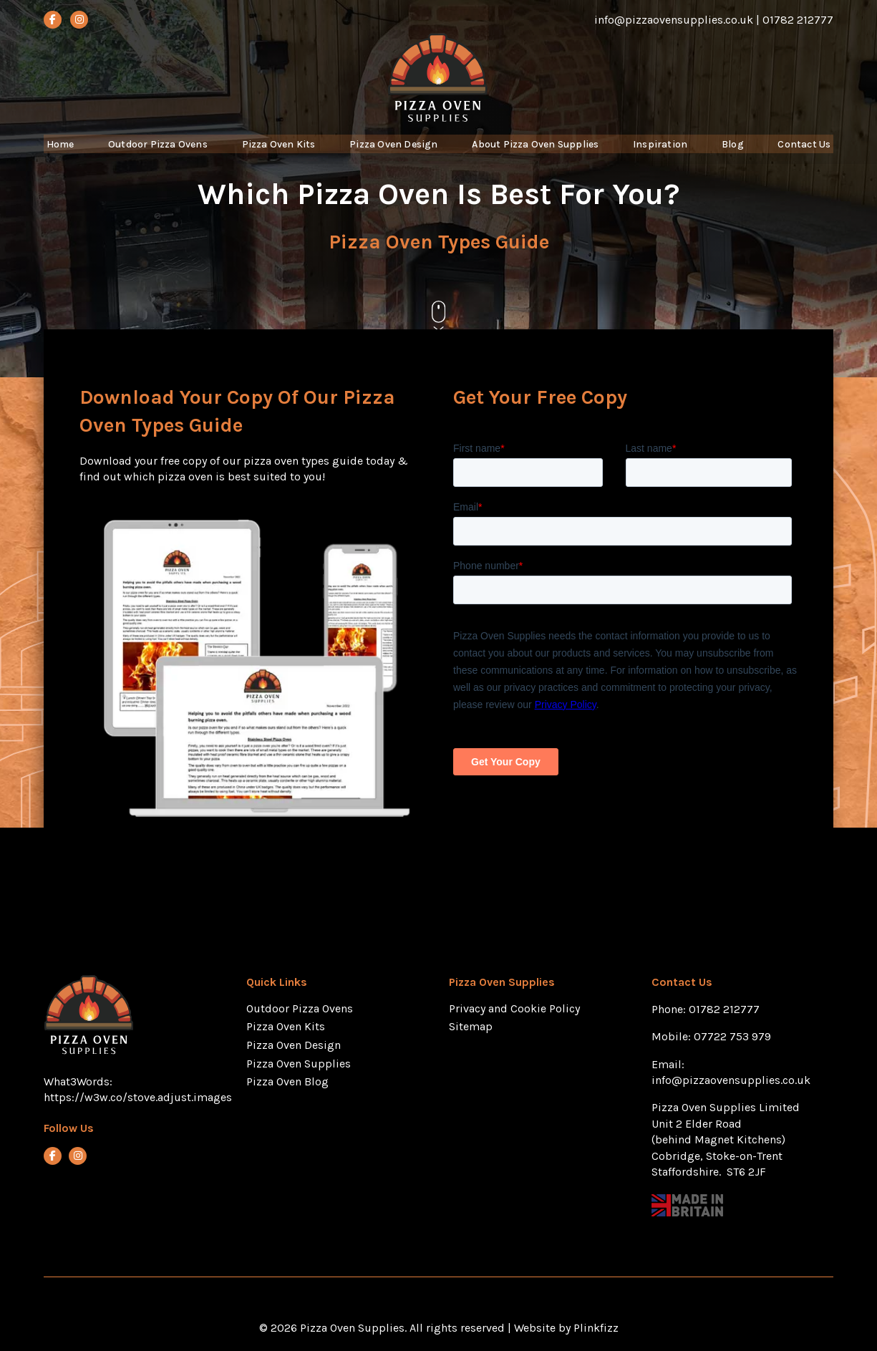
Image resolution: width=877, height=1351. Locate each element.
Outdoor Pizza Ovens (157, 153)
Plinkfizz (596, 1328)
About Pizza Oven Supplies (539, 153)
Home (59, 153)
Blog (736, 153)
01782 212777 (724, 1009)
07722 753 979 (732, 1036)
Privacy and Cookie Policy (514, 1008)
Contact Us (805, 153)
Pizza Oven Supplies (298, 1063)
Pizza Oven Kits (278, 153)
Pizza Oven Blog (287, 1081)
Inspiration (666, 153)
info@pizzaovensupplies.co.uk (732, 1080)
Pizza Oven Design (394, 153)
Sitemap (471, 1026)
